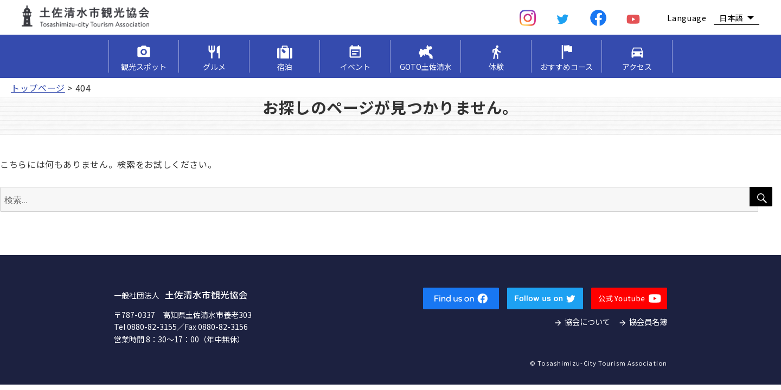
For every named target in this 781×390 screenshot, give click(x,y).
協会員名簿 (648, 321)
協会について (587, 321)
